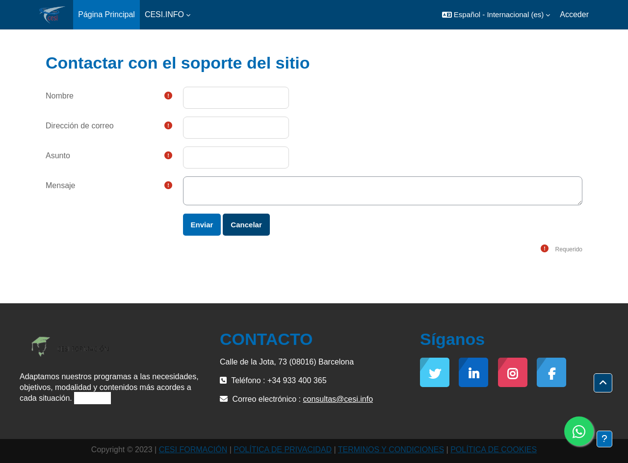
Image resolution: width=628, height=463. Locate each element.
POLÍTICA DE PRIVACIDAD (283, 449)
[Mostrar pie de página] (604, 439)
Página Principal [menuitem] (106, 14)
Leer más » (92, 398)
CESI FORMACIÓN (193, 449)
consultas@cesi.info (338, 399)
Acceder (574, 14)
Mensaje (60, 185)
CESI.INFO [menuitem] (164, 14)
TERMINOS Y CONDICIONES (391, 449)
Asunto (58, 155)
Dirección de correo (80, 126)
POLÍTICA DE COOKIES (493, 449)
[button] (496, 14)
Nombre (60, 96)
